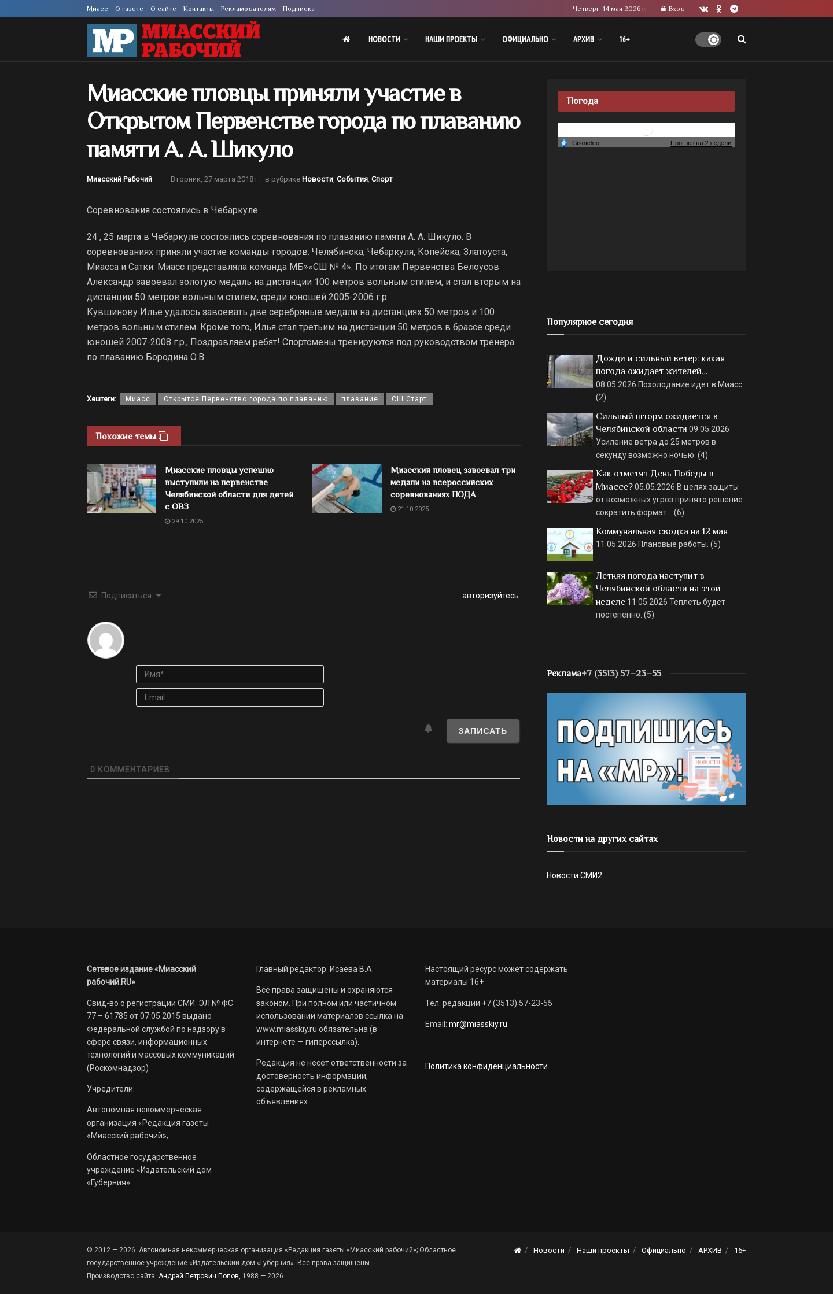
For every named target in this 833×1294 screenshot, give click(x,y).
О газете (129, 9)
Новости (384, 39)
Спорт (382, 179)
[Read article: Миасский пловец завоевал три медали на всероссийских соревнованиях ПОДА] (347, 488)
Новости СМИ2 (574, 875)
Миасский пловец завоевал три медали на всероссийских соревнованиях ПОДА (452, 482)
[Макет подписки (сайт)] (646, 748)
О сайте (163, 9)
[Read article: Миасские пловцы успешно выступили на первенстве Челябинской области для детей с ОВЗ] (121, 488)
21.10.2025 (409, 509)
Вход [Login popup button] (673, 9)
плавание (359, 399)
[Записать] (483, 730)
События (352, 179)
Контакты (198, 9)
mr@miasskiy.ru (477, 1024)
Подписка (299, 9)
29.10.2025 (184, 521)
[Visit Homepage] (173, 39)
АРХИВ (583, 39)
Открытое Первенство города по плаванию (246, 399)
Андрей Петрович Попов (199, 1276)
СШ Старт (409, 399)
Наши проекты (451, 39)
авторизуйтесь (489, 595)
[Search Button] (742, 39)
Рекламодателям (248, 9)
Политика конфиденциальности (486, 1066)
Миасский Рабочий (119, 179)
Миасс (97, 9)
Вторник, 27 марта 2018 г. (215, 179)
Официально (525, 39)
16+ (624, 39)
